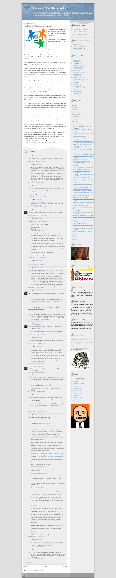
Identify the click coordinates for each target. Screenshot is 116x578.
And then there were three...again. (81, 205)
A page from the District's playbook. (81, 160)
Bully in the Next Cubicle (78, 383)
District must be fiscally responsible (81, 177)
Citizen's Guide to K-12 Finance (80, 379)
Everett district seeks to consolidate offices (83, 215)
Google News (76, 395)
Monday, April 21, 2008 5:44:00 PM (36, 371)
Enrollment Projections (78, 66)
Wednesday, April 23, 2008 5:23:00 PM (37, 536)
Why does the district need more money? (82, 141)
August (75, 116)
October (75, 112)
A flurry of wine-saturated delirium (81, 195)
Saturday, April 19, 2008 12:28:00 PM (37, 215)
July (74, 117)
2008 (73, 107)
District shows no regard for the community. (83, 167)
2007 (73, 239)
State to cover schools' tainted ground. (82, 144)
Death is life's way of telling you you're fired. (83, 207)
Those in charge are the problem (80, 197)
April (74, 123)
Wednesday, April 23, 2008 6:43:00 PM (37, 546)
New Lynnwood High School (79, 79)
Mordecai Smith (76, 400)
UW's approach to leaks (78, 378)
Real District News (77, 392)
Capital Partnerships (77, 63)
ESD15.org (75, 68)
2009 (73, 105)
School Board (76, 91)
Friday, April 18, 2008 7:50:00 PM (36, 161)
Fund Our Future (77, 385)
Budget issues (33, 142)
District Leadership (41, 142)
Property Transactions (78, 87)
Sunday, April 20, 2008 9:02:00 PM (36, 320)
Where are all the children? (79, 136)
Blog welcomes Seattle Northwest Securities (83, 154)
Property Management (78, 86)
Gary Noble (75, 70)
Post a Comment (28, 562)
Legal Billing (76, 75)
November (76, 111)
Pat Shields (75, 82)
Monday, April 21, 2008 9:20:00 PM (36, 411)
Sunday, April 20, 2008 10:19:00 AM (36, 287)
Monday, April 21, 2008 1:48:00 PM (36, 343)
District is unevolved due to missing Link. (82, 149)
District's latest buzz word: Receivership (82, 165)
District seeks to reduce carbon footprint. (82, 179)
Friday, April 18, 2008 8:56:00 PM (36, 182)
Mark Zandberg (37, 209)
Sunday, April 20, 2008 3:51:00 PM (36, 309)
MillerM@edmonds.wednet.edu (38, 465)
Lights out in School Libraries (80, 159)
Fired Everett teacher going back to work (82, 187)
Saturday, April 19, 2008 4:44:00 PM (36, 264)
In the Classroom (77, 73)
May (74, 121)
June (74, 119)
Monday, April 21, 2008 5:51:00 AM (36, 334)
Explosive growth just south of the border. (82, 124)
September (76, 114)
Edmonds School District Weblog (50, 8)
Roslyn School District (78, 397)
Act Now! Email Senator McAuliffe (80, 49)
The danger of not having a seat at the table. (83, 190)
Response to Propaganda (79, 46)
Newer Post (26, 566)
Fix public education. (77, 390)
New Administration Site (78, 77)
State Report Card (77, 388)
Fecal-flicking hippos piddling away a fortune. (83, 142)
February (75, 236)
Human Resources (50, 142)
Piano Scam (76, 84)
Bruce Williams (76, 59)
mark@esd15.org (84, 348)
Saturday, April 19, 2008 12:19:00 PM (37, 206)
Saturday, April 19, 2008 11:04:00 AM (37, 196)
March (75, 234)
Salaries (75, 89)
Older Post (64, 566)
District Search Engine (78, 393)
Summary (75, 94)
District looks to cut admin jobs (80, 223)
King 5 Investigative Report (79, 48)
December (76, 109)
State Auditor (76, 93)
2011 (73, 104)
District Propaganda (77, 44)
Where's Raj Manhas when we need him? (83, 169)
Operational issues (77, 80)
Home (45, 566)
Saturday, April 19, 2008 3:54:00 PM (36, 257)
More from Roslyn (77, 399)
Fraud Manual (76, 381)
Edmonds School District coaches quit (82, 189)
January (75, 238)
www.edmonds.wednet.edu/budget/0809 (53, 456)
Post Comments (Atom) (37, 570)
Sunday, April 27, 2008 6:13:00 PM (36, 558)
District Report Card (77, 386)
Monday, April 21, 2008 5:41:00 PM (36, 363)
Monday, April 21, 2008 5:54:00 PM (36, 391)
